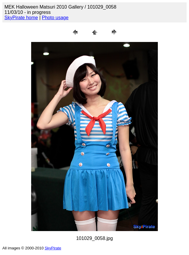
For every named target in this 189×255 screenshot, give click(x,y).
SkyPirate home (21, 17)
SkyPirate (53, 248)
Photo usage (55, 17)
